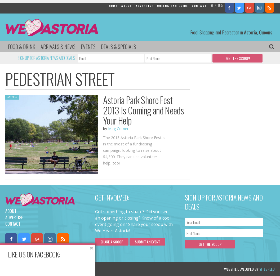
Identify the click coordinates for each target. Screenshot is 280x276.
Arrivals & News (58, 47)
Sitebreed (267, 269)
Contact (199, 6)
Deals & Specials (118, 47)
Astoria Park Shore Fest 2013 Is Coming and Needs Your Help (143, 110)
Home (113, 6)
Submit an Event (147, 241)
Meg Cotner (118, 128)
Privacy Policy (58, 269)
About (126, 6)
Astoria (12, 97)
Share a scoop (111, 241)
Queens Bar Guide (172, 6)
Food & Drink (21, 47)
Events (88, 47)
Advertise (144, 6)
